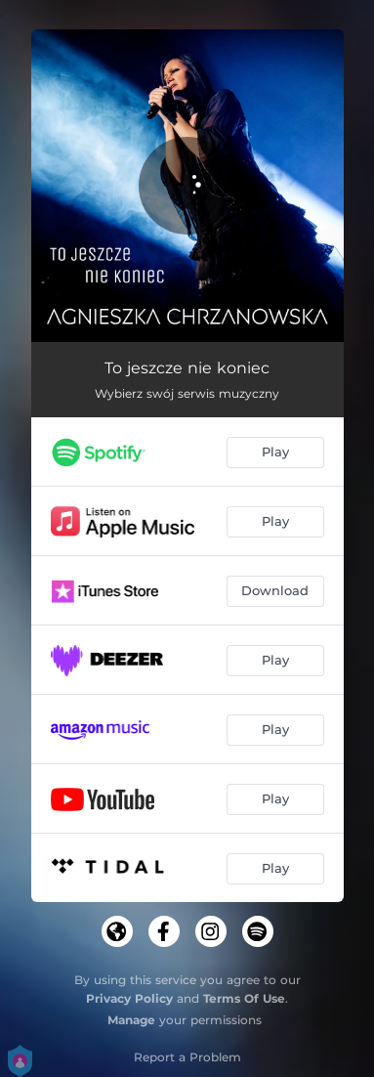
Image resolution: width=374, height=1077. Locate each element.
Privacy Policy (129, 998)
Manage (131, 1019)
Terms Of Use (244, 998)
